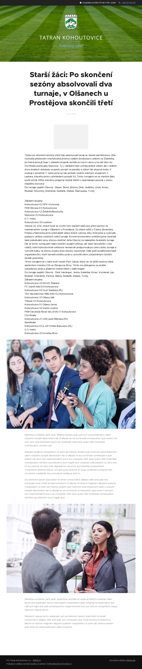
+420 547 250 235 (128, 2)
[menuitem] (37, 56)
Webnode (130, 660)
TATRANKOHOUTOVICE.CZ (59, 664)
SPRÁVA (37, 660)
